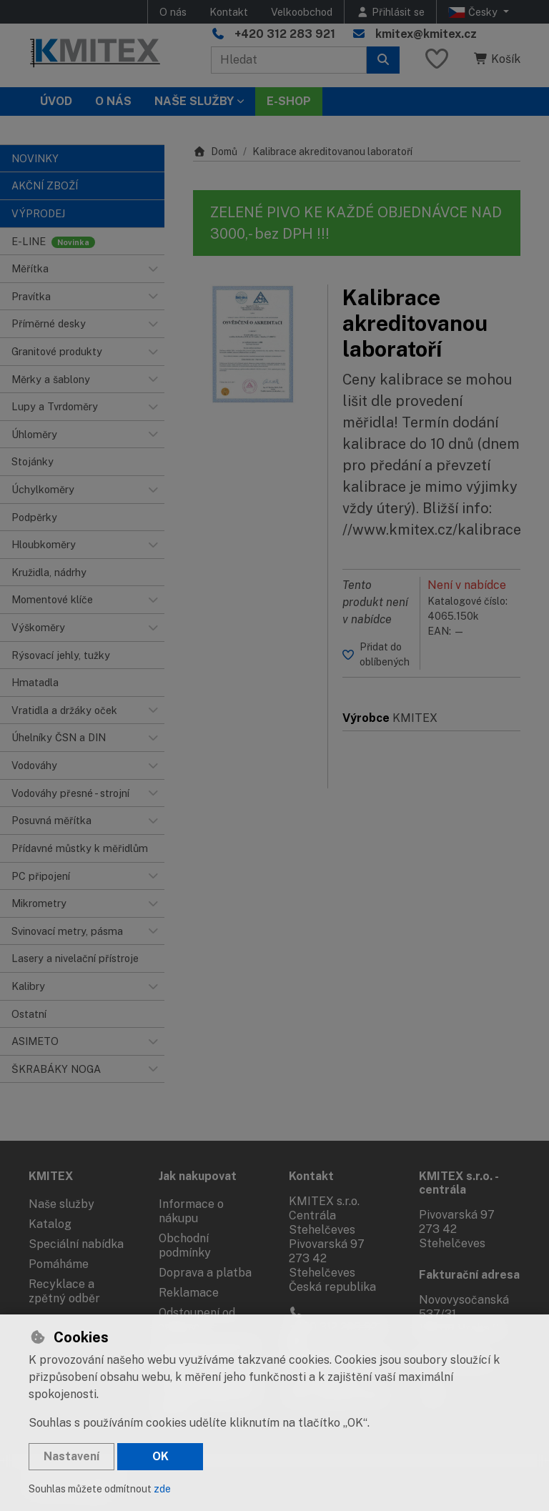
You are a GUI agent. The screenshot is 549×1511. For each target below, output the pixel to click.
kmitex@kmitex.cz (426, 34)
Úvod (56, 101)
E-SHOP (289, 101)
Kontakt (228, 12)
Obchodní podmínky (185, 1245)
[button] (153, 268)
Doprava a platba (205, 1272)
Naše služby (61, 1204)
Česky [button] (474, 12)
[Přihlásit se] (390, 12)
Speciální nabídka (76, 1244)
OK (160, 1456)
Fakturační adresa (469, 1275)
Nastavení (71, 1456)
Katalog (50, 1224)
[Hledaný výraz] (289, 60)
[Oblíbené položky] (437, 59)
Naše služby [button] (194, 101)
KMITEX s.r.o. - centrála (458, 1183)
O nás (173, 12)
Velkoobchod (301, 12)
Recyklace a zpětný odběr (64, 1291)
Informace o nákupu (191, 1211)
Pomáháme (59, 1264)
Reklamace (189, 1292)
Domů (215, 151)
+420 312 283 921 (284, 34)
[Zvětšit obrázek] (253, 344)
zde (162, 1489)
